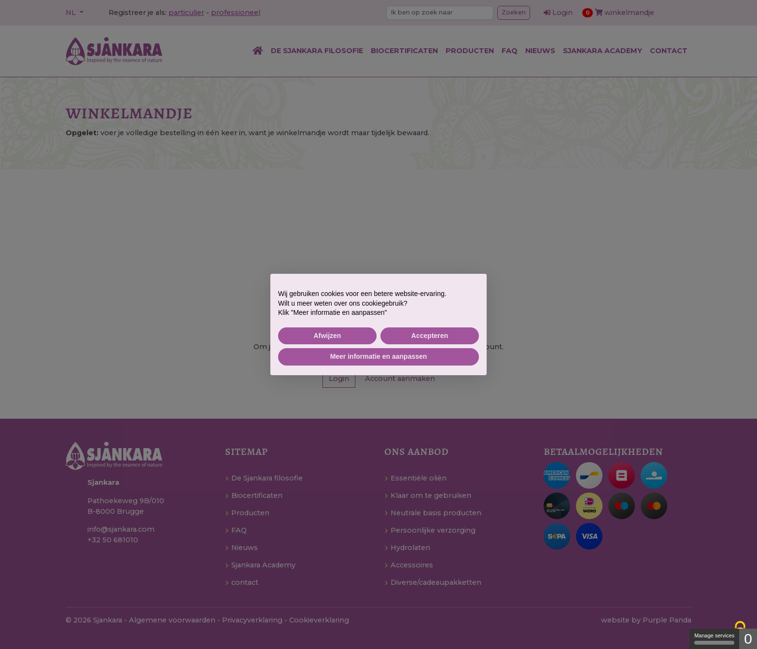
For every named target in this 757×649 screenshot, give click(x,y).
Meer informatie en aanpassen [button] (378, 356)
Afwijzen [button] (327, 335)
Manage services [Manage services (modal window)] (714, 639)
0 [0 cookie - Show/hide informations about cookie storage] (748, 639)
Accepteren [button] (429, 335)
